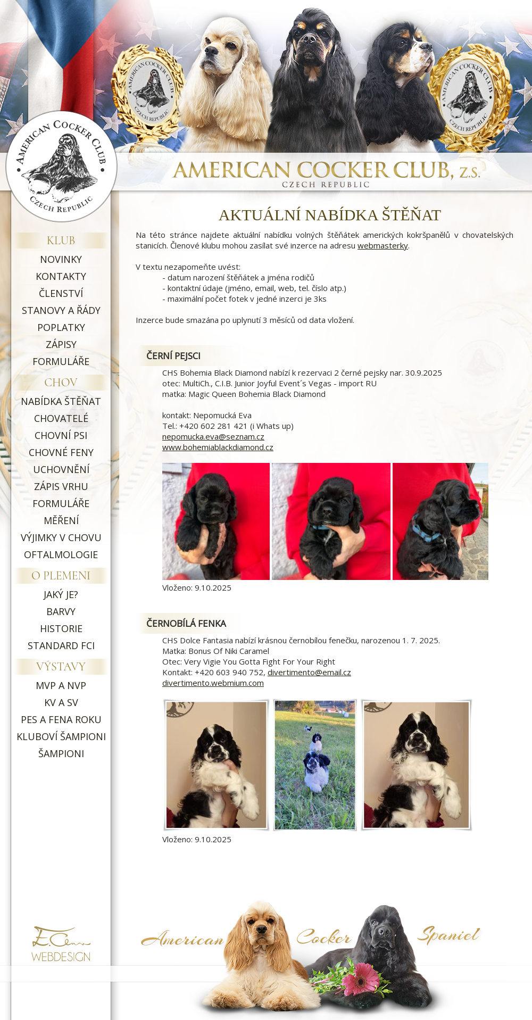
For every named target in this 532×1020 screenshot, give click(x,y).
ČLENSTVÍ (61, 293)
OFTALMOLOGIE (61, 554)
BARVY (61, 611)
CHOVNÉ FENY (61, 452)
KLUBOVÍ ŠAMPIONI (61, 736)
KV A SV (61, 702)
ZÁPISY (61, 344)
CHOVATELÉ (61, 418)
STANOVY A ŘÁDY (61, 310)
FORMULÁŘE (60, 361)
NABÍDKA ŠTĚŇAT (61, 401)
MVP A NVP (61, 685)
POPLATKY (61, 327)
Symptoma (464, 959)
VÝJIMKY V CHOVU (61, 537)
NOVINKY (61, 259)
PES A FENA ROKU (61, 719)
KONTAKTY (61, 276)
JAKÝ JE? (61, 594)
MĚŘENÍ (61, 520)
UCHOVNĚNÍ (61, 469)
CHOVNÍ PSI (61, 435)
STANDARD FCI (61, 645)
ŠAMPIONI (61, 753)
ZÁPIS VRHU (61, 486)
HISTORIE (61, 628)
